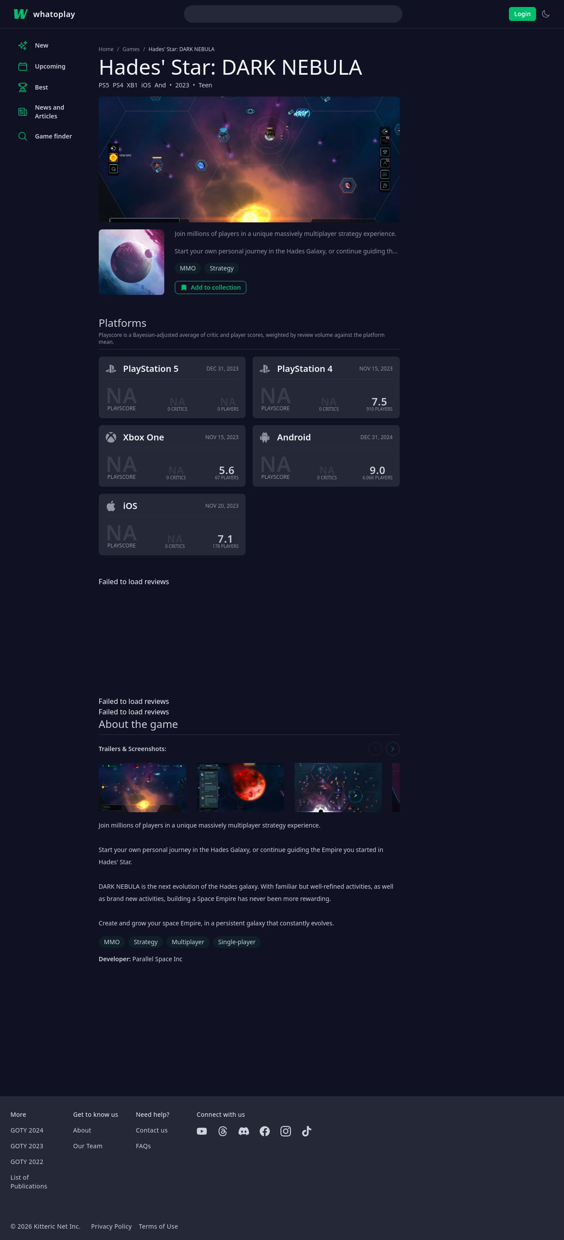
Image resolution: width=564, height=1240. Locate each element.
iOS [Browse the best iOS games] (146, 85)
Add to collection (210, 287)
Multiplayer (188, 942)
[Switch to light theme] (545, 14)
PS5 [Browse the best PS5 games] (104, 85)
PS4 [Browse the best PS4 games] (118, 85)
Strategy (222, 268)
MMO (188, 268)
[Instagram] (285, 1131)
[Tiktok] (306, 1131)
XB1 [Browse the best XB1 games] (132, 85)
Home (106, 49)
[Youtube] (202, 1131)
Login (522, 14)
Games (130, 49)
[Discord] (244, 1131)
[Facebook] (265, 1131)
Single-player (237, 942)
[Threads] (223, 1131)
